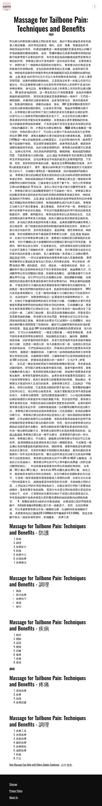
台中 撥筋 (52, 155)
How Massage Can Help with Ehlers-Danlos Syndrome (34, 765)
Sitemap (13, 784)
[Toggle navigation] (94, 6)
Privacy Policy (16, 791)
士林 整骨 (20, 76)
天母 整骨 (39, 198)
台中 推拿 (66, 765)
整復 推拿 (28, 328)
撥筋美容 (14, 257)
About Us (13, 797)
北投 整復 (75, 234)
